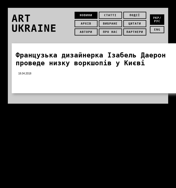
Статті (110, 15)
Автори (86, 32)
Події (135, 15)
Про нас (110, 32)
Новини (86, 15)
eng (157, 29)
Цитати (135, 23)
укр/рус (157, 19)
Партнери (134, 32)
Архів (86, 23)
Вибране (110, 23)
